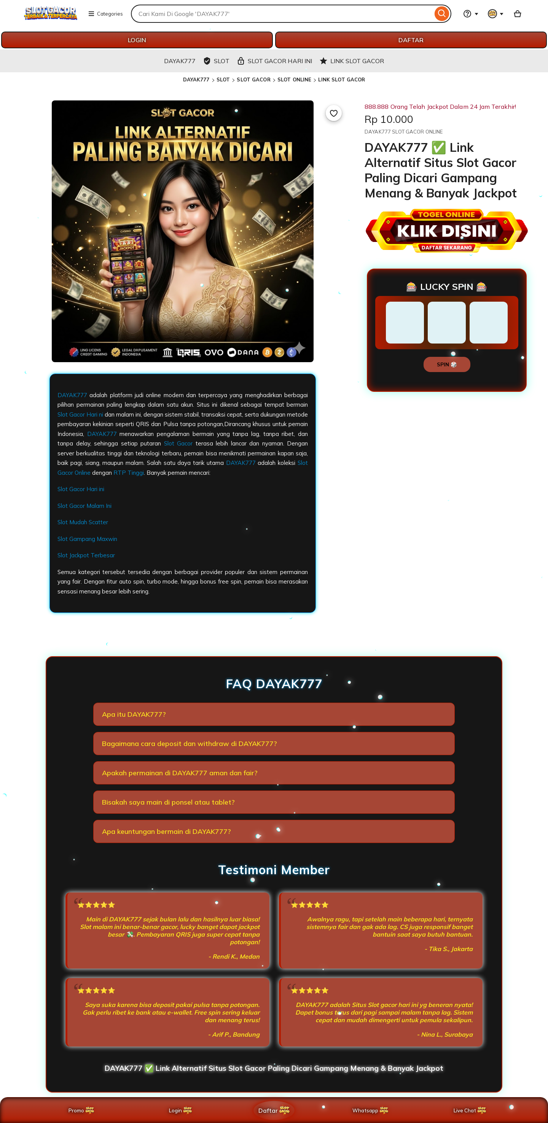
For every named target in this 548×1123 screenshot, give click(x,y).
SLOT (223, 79)
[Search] (442, 14)
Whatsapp (372, 1110)
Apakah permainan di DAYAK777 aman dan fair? (180, 772)
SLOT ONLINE (294, 79)
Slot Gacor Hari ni (80, 414)
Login (181, 1110)
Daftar (274, 1110)
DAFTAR (411, 40)
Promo (81, 1110)
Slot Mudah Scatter (82, 522)
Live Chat (470, 1110)
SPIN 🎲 (447, 364)
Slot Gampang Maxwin (87, 538)
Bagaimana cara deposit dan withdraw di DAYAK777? (189, 743)
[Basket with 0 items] (517, 14)
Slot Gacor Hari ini (80, 489)
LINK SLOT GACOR (341, 79)
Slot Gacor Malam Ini (84, 505)
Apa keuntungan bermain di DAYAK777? (166, 831)
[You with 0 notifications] (495, 14)
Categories (105, 13)
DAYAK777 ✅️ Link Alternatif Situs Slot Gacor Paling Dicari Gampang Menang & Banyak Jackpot (274, 1068)
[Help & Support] (470, 14)
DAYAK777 (196, 79)
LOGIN (137, 40)
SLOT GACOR (253, 79)
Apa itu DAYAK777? (134, 714)
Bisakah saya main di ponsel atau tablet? (168, 802)
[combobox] (282, 14)
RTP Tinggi (128, 472)
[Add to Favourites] (334, 113)
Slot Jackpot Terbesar (86, 555)
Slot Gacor (178, 443)
